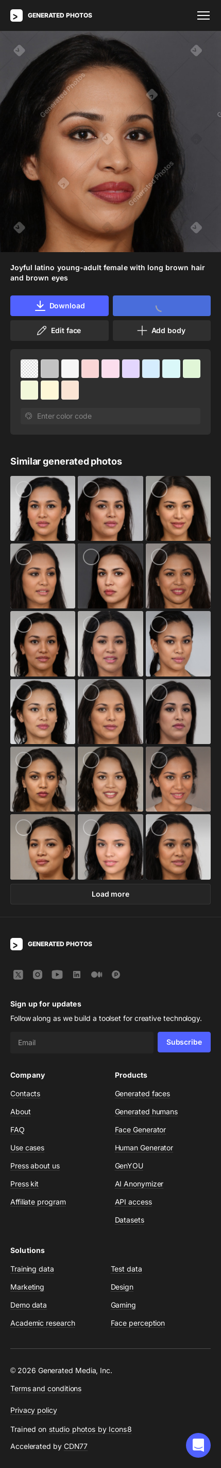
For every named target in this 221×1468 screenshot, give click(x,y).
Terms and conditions (45, 1388)
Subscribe (184, 1041)
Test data (126, 1268)
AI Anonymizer (139, 1183)
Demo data (28, 1304)
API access (133, 1201)
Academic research (42, 1322)
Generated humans (146, 1111)
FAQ (17, 1129)
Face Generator (140, 1129)
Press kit (24, 1183)
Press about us (35, 1165)
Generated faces (143, 1093)
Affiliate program (38, 1201)
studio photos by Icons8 (90, 1429)
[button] (198, 1445)
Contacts (25, 1093)
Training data (32, 1268)
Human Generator (144, 1147)
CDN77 (76, 1446)
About (20, 1111)
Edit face (58, 330)
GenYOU (129, 1165)
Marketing (27, 1286)
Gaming (124, 1304)
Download (59, 306)
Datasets (129, 1219)
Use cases (27, 1147)
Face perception (138, 1322)
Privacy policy (33, 1410)
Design (122, 1286)
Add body (160, 330)
